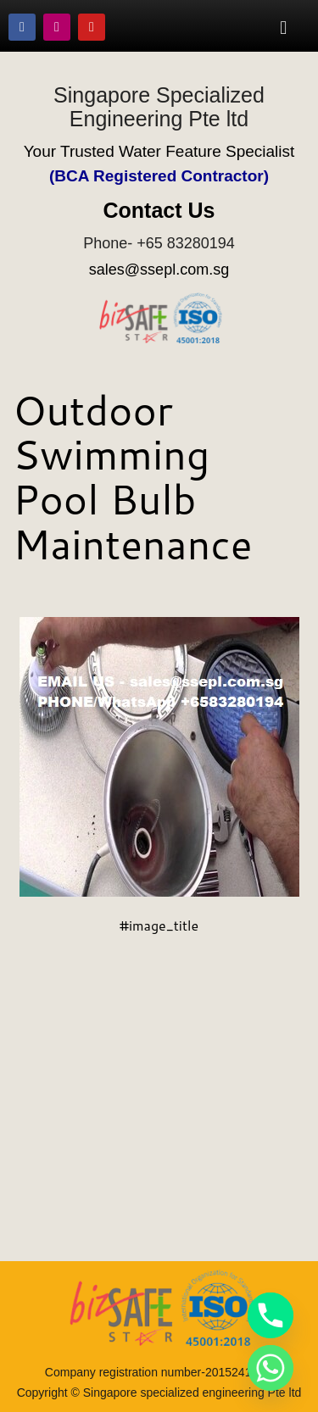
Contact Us (159, 210)
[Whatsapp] (270, 1368)
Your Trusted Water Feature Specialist (159, 151)
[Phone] (270, 1315)
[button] (283, 27)
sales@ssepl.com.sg (159, 269)
